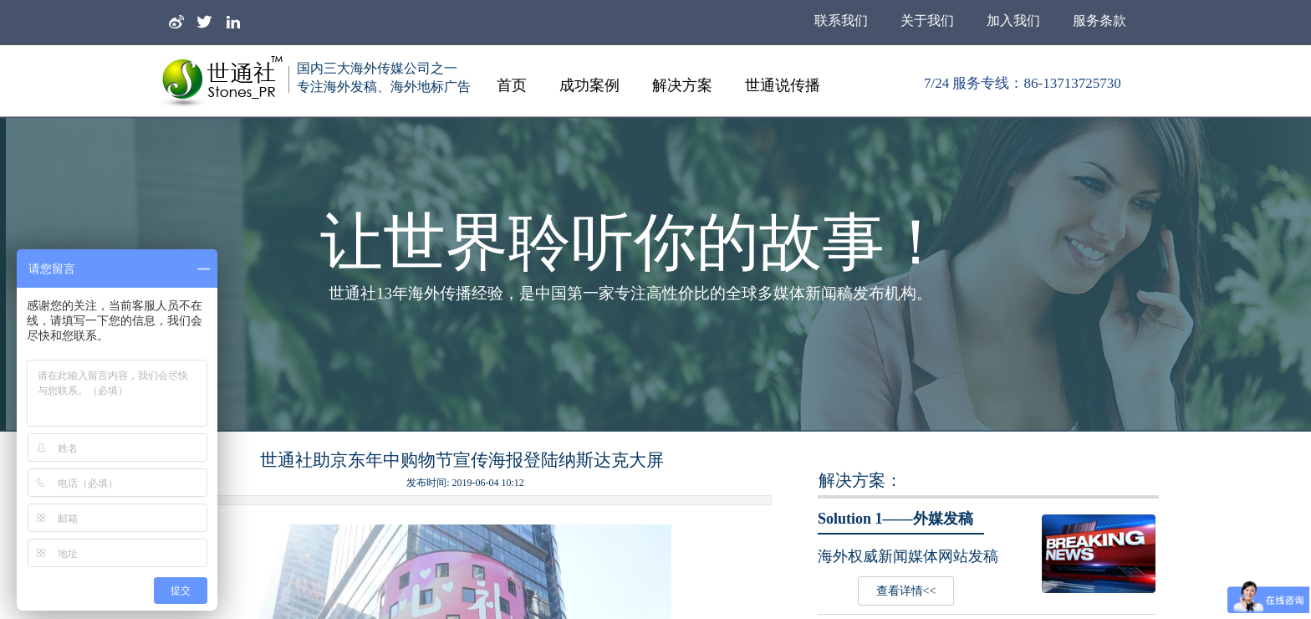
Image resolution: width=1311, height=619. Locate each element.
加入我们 (1013, 20)
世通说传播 (782, 85)
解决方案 (682, 85)
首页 (512, 85)
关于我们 (927, 20)
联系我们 (841, 20)
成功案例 (589, 85)
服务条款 (1099, 20)
